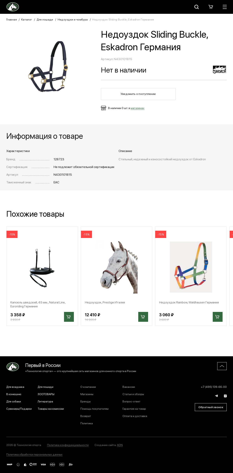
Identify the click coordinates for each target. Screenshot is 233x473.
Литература (45, 401)
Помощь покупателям (94, 408)
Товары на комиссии (51, 408)
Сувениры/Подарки (19, 408)
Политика (86, 423)
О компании (88, 386)
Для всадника (15, 386)
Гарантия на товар (134, 408)
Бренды (85, 401)
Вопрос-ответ (131, 401)
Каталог (26, 19)
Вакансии (129, 386)
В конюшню (13, 394)
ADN (120, 445)
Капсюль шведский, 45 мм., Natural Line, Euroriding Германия (37, 304)
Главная (11, 19)
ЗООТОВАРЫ (46, 394)
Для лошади (45, 19)
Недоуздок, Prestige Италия (105, 302)
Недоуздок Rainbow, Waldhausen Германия (189, 302)
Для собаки (13, 401)
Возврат (85, 416)
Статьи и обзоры (133, 394)
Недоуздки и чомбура (73, 19)
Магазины (86, 394)
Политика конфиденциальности (68, 445)
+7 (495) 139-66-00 (214, 386)
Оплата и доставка (135, 416)
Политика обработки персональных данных (34, 454)
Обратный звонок (210, 407)
